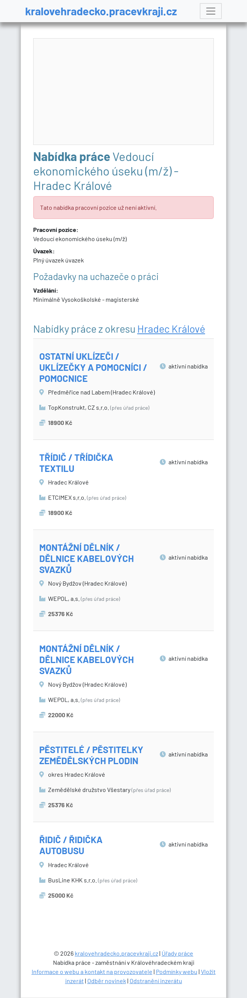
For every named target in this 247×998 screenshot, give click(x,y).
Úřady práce (177, 953)
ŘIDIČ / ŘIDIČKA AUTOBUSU (71, 845)
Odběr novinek (106, 980)
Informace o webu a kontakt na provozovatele (92, 971)
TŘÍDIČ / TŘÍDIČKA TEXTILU (76, 463)
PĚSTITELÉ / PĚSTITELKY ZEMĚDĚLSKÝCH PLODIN (91, 755)
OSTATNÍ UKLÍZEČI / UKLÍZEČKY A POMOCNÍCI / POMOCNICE (93, 367)
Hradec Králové (171, 328)
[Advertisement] (124, 92)
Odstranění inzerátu (156, 980)
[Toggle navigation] (211, 11)
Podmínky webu (176, 971)
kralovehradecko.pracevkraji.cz (101, 11)
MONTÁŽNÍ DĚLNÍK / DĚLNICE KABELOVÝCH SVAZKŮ (86, 558)
